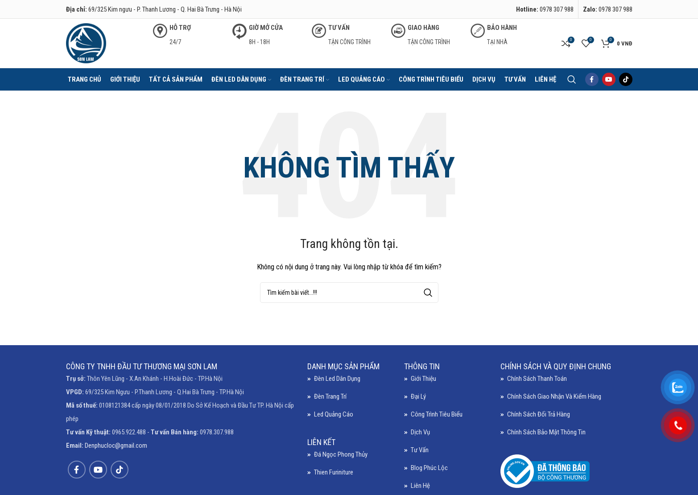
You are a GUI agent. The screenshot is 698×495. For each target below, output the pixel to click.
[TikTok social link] (625, 79)
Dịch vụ (420, 432)
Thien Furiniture (333, 472)
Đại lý (418, 396)
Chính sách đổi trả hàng (538, 414)
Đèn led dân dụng (337, 379)
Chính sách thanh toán (537, 379)
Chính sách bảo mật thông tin (546, 432)
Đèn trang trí (330, 396)
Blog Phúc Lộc (429, 468)
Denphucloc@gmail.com (116, 445)
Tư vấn (420, 450)
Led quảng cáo (333, 414)
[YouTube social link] (608, 79)
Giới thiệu (423, 379)
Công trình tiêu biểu (437, 414)
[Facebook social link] (592, 79)
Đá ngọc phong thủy (341, 454)
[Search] (572, 79)
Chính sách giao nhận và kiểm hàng (554, 396)
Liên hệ (420, 486)
